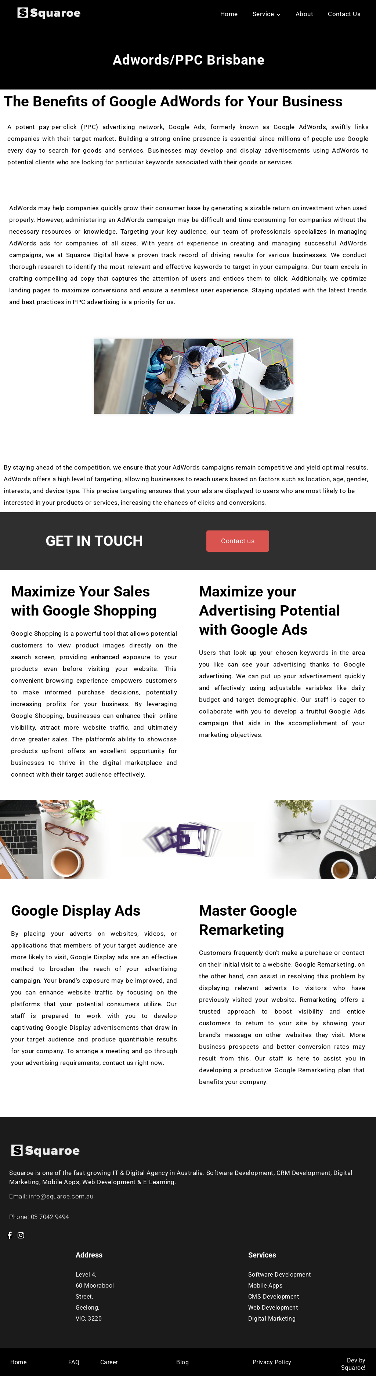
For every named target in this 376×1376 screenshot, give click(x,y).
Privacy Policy (272, 1362)
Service (263, 14)
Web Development (273, 1307)
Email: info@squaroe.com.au (51, 1196)
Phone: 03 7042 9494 (39, 1216)
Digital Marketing (272, 1318)
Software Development (279, 1274)
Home (229, 14)
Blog (182, 1362)
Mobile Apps (265, 1285)
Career (109, 1362)
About (305, 14)
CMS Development (273, 1296)
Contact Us (344, 14)
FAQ (74, 1362)
